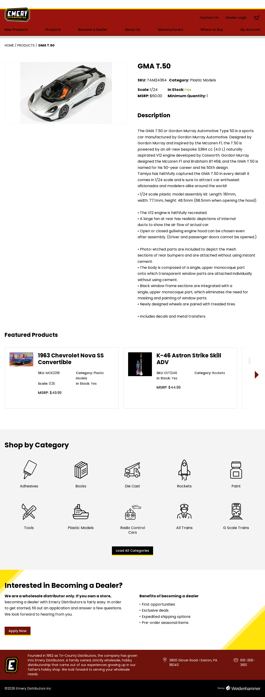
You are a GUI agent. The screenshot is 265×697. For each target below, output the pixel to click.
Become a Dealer (92, 29)
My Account (250, 29)
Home (9, 45)
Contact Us (209, 17)
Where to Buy (211, 29)
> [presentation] (257, 374)
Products (53, 29)
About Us (132, 29)
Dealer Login (236, 17)
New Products (16, 29)
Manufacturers (170, 29)
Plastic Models (203, 80)
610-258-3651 (247, 662)
